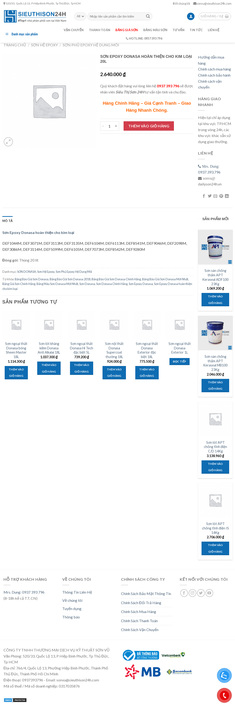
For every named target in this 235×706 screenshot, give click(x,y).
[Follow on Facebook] (184, 593)
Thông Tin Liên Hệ (77, 592)
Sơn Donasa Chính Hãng (112, 284)
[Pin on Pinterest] (221, 196)
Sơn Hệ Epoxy (44, 45)
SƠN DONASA (26, 272)
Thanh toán (99, 30)
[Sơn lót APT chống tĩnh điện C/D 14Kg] (215, 419)
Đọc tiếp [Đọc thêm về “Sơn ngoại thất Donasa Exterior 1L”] (179, 361)
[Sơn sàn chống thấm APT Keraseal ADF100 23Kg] (215, 247)
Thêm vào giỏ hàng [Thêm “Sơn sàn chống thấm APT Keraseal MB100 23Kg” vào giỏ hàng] (215, 385)
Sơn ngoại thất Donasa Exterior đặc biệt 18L (147, 350)
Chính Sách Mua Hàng (138, 611)
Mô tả (7, 221)
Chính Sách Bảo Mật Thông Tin (146, 593)
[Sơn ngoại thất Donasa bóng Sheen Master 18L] (16, 324)
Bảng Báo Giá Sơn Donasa (31, 279)
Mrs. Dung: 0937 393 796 (24, 592)
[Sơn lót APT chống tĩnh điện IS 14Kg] (215, 500)
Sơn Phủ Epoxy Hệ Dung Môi (91, 45)
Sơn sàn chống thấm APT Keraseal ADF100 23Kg (215, 277)
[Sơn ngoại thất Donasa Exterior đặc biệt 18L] (147, 324)
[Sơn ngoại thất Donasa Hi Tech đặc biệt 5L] (82, 324)
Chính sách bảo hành (214, 75)
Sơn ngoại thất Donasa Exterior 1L (180, 348)
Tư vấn (178, 30)
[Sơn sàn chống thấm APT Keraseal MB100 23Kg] (215, 333)
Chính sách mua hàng (214, 69)
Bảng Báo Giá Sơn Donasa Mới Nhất (165, 279)
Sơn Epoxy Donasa (141, 284)
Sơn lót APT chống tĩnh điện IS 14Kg (215, 528)
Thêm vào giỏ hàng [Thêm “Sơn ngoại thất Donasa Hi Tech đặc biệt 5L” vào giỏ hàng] (81, 368)
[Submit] (148, 16)
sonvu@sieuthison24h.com (212, 3)
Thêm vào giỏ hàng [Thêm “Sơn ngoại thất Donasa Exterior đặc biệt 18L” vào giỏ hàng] (146, 372)
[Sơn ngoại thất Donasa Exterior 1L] (179, 324)
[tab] (7, 220)
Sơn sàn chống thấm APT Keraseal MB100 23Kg (215, 363)
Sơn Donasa (87, 284)
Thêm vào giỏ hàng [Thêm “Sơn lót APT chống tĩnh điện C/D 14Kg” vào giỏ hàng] (215, 467)
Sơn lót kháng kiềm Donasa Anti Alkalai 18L (49, 348)
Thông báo (71, 617)
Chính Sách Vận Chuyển (139, 629)
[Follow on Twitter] (201, 593)
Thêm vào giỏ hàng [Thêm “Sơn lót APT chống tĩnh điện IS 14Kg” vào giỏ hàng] (215, 548)
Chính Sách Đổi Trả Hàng (141, 602)
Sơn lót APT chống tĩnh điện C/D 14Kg (215, 446)
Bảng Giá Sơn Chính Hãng (18, 284)
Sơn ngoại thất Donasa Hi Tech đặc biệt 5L (81, 348)
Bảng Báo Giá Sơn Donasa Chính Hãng (116, 279)
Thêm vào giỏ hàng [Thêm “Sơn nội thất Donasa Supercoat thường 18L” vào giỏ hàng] (114, 372)
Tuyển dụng (71, 608)
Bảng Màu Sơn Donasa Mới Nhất (57, 284)
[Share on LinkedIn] (227, 196)
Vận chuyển (74, 30)
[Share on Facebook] (204, 196)
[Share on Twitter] (210, 196)
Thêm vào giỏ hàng (148, 126)
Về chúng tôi (181, 3)
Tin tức (196, 30)
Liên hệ (213, 30)
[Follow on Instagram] (192, 593)
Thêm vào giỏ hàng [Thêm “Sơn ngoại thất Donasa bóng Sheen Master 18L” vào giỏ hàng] (16, 372)
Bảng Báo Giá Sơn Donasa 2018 (70, 279)
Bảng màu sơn (155, 30)
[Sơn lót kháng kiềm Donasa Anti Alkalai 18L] (49, 324)
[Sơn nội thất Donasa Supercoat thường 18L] (114, 324)
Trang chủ (15, 45)
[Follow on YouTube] (209, 593)
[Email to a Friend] (215, 196)
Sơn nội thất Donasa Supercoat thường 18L (114, 350)
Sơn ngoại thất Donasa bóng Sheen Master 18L (16, 350)
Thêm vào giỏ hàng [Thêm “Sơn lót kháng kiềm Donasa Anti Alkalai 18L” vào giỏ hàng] (49, 368)
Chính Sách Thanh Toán (139, 620)
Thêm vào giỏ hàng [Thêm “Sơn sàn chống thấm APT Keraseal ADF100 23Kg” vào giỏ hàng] (215, 299)
